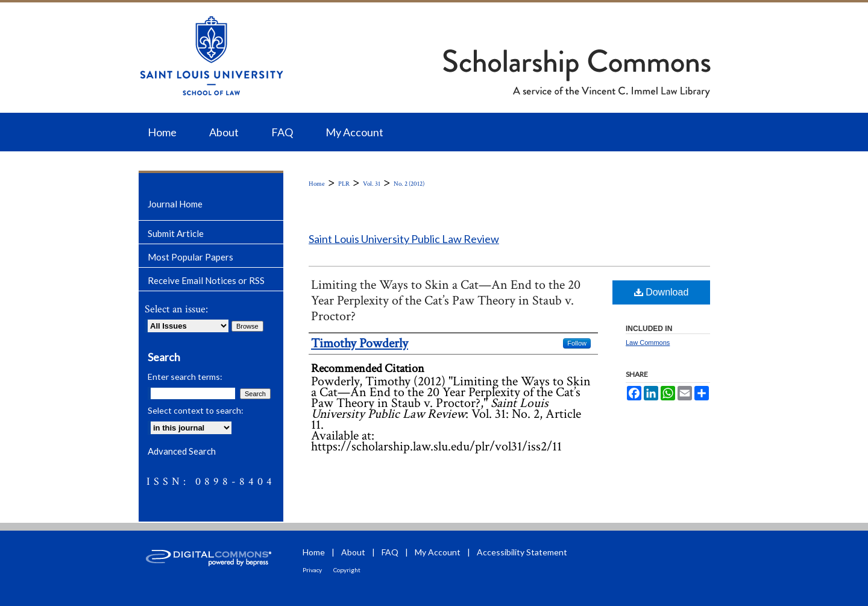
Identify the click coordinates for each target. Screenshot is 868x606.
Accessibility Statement (522, 552)
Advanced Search (182, 451)
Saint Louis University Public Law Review (404, 238)
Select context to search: (196, 410)
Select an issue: (176, 309)
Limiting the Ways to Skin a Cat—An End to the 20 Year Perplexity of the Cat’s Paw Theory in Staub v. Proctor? (445, 300)
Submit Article (176, 233)
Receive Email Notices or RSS (206, 280)
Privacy (312, 569)
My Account (438, 552)
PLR (344, 184)
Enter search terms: (185, 376)
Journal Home (175, 203)
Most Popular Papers (190, 256)
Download (661, 292)
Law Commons (648, 342)
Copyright (346, 569)
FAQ (390, 552)
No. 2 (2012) (409, 184)
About (353, 552)
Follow (577, 343)
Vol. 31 (371, 184)
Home (317, 184)
